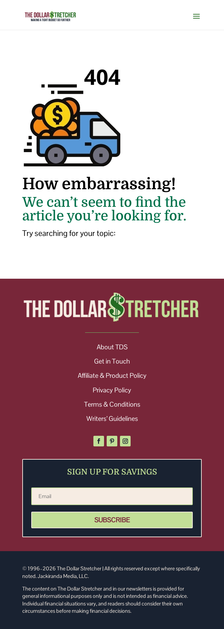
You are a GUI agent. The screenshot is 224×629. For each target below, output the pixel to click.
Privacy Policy (112, 390)
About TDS (112, 347)
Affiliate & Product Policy (112, 375)
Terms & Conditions (112, 404)
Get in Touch (112, 361)
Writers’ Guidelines (112, 418)
